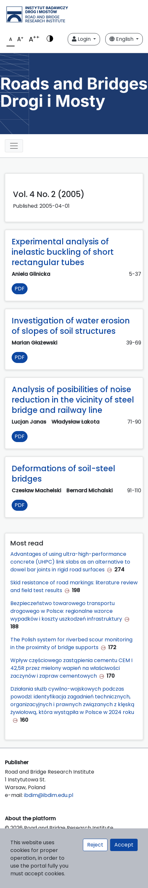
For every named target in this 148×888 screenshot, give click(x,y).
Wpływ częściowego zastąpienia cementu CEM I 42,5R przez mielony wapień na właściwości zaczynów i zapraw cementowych (71, 668)
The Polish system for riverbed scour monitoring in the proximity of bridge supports (71, 643)
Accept (123, 844)
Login (82, 39)
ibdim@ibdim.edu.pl (48, 795)
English (122, 39)
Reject (95, 844)
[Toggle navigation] (14, 145)
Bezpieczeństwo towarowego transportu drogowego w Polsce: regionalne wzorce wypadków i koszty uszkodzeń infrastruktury (66, 611)
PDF (20, 288)
